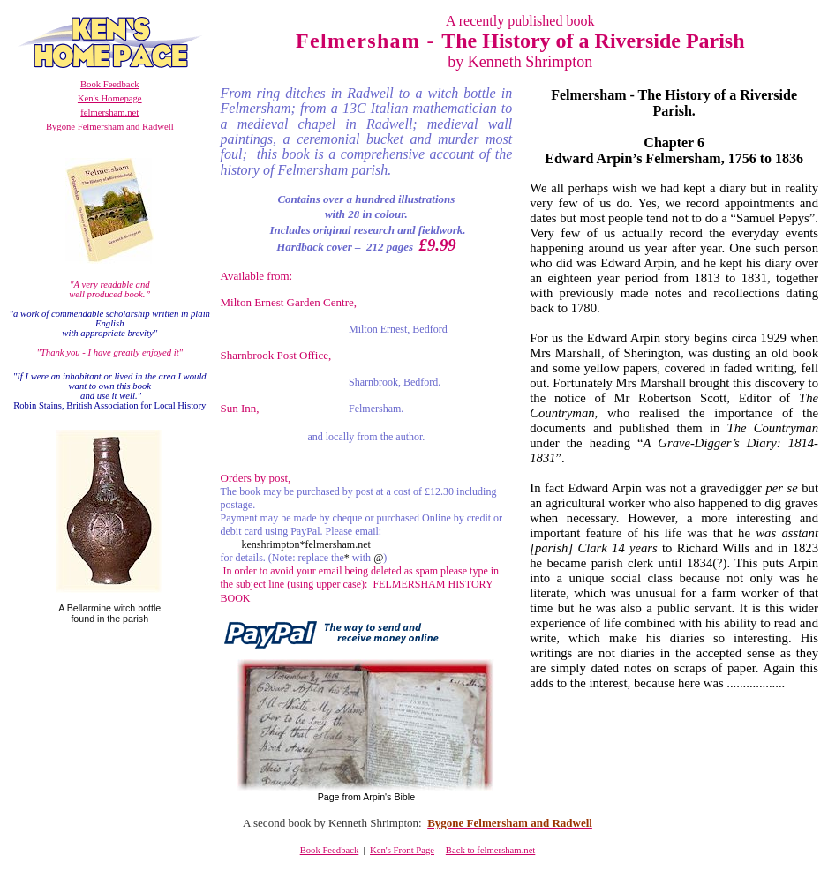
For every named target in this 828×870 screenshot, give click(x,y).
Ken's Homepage (110, 98)
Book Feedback (109, 84)
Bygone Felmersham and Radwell (110, 126)
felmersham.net (109, 112)
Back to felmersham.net (491, 850)
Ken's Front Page (402, 850)
